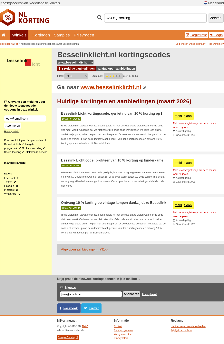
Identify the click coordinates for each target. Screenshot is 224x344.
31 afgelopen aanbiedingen (116, 68)
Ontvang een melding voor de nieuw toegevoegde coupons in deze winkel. (24, 105)
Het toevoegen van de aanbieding (188, 326)
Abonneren (13, 125)
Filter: (60, 76)
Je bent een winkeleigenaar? (191, 44)
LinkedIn (9, 185)
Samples (62, 35)
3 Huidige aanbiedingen (76, 68)
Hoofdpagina (7, 44)
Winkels (19, 35)
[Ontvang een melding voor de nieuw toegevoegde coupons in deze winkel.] (25, 118)
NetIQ (85, 326)
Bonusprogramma (123, 330)
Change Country (68, 337)
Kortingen (41, 35)
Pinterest (9, 189)
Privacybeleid (11, 131)
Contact (118, 326)
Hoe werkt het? (216, 44)
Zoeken (215, 18)
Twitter (8, 182)
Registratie (196, 35)
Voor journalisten (122, 334)
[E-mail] (91, 294)
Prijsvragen (84, 35)
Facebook (10, 178)
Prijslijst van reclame (181, 330)
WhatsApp (10, 193)
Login (216, 35)
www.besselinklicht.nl (75, 62)
